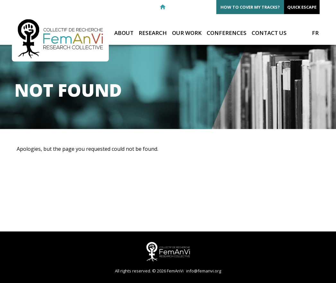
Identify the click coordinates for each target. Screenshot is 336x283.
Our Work (187, 33)
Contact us (269, 33)
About (124, 33)
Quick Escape (301, 7)
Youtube (209, 7)
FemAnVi (60, 38)
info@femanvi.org (203, 271)
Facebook (186, 7)
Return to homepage (163, 7)
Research (153, 33)
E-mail (174, 7)
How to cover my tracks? (250, 7)
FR (315, 33)
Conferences (226, 33)
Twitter (197, 7)
